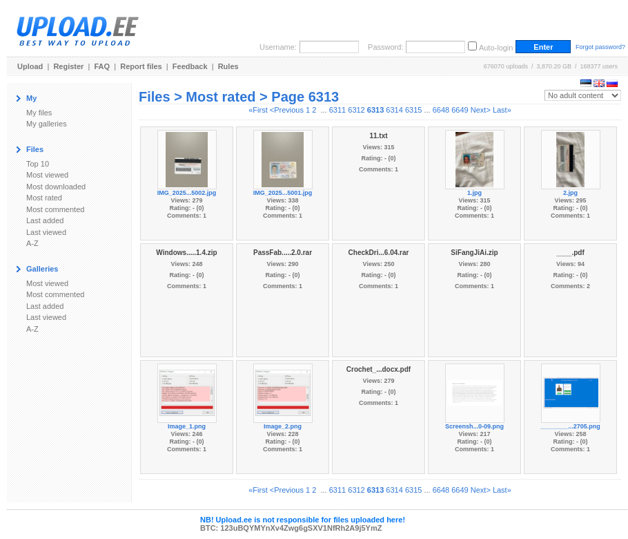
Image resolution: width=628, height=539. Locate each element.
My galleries (46, 124)
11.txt (378, 136)
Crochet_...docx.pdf (378, 369)
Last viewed (46, 232)
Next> (481, 110)
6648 (441, 110)
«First (258, 110)
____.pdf (570, 252)
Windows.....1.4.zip (186, 252)
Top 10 (37, 164)
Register (68, 66)
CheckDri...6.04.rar (379, 252)
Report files (141, 66)
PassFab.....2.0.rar (282, 252)
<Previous (287, 110)
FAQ (102, 66)
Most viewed (47, 175)
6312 (356, 110)
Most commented (55, 209)
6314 (394, 110)
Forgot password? (600, 47)
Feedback (190, 66)
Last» (502, 110)
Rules (228, 66)
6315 (413, 110)
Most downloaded (56, 186)
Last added (44, 220)
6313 (375, 110)
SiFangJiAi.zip (474, 252)
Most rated (44, 197)
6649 (459, 110)
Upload (30, 66)
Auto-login (496, 48)
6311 (337, 110)
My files (39, 112)
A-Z (32, 243)
